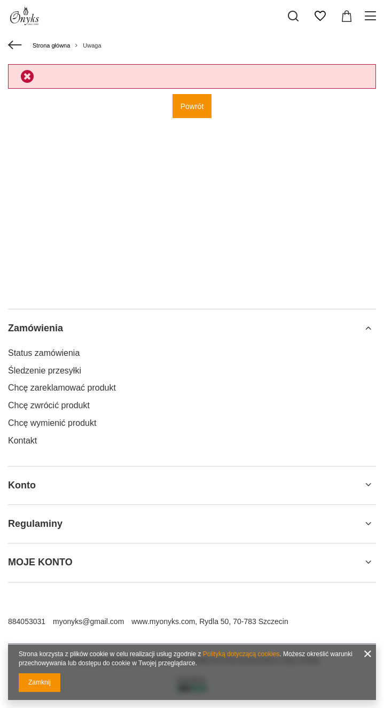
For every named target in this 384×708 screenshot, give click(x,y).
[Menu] (372, 16)
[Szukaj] (293, 16)
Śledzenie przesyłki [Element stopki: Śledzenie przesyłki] (44, 370)
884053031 (26, 621)
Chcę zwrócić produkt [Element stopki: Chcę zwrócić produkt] (49, 405)
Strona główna (51, 45)
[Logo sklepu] (25, 16)
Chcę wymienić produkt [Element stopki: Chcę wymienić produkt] (52, 422)
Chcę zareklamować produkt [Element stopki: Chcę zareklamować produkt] (62, 387)
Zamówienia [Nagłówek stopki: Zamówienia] (35, 328)
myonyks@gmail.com (88, 621)
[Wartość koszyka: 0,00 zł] (346, 16)
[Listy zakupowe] (320, 16)
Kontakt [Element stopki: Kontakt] (22, 440)
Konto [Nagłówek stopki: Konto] (22, 485)
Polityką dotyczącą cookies (241, 654)
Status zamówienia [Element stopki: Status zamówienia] (44, 352)
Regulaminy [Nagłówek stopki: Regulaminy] (35, 523)
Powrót (192, 106)
